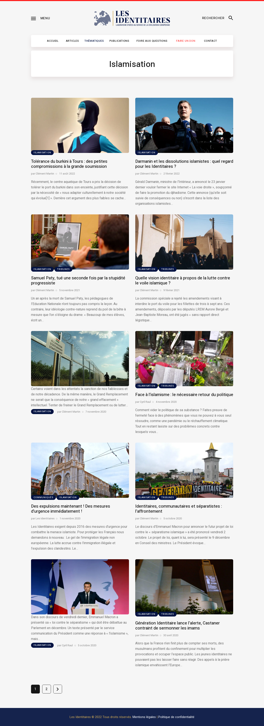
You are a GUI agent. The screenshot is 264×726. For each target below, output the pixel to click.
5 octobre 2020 (172, 518)
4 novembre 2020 (166, 402)
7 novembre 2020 (95, 412)
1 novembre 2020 (70, 518)
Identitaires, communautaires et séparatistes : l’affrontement (178, 508)
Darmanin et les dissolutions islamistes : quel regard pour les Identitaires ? (184, 163)
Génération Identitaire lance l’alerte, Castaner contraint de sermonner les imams (177, 625)
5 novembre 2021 (69, 290)
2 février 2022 (171, 174)
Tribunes (63, 269)
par (42, 174)
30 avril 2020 (170, 635)
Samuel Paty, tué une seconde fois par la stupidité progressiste (78, 280)
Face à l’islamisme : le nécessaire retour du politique (184, 395)
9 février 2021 (171, 290)
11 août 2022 (67, 174)
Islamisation (42, 152)
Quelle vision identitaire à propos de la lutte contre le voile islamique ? (182, 280)
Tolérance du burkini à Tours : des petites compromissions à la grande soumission (69, 163)
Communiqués (43, 497)
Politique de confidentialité (176, 717)
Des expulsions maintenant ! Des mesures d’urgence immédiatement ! (70, 508)
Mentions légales (144, 717)
